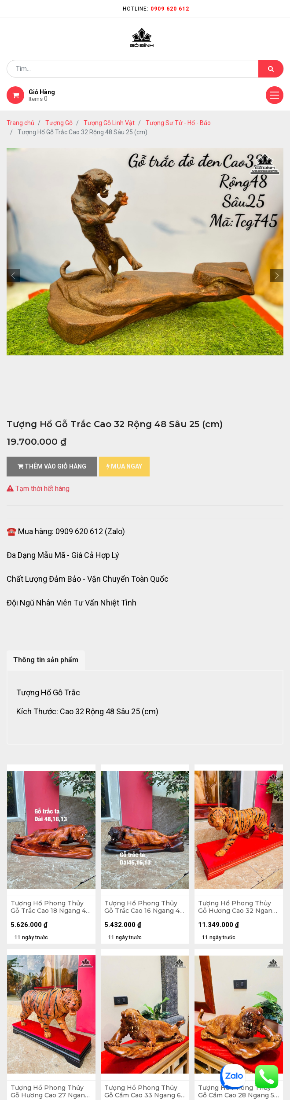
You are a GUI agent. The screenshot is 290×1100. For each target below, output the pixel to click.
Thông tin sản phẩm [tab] (45, 660)
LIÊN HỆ (162, 877)
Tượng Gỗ (59, 122)
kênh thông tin (174, 863)
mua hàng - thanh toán (41, 867)
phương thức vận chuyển (44, 882)
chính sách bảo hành (38, 940)
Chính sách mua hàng (39, 954)
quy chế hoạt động (34, 968)
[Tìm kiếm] (270, 69)
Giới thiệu (166, 835)
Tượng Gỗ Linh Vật (109, 122)
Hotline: (156, 9)
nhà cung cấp (172, 849)
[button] (13, 275)
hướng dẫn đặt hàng (37, 853)
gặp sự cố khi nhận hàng (43, 896)
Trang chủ (20, 122)
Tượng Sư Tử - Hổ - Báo (178, 122)
